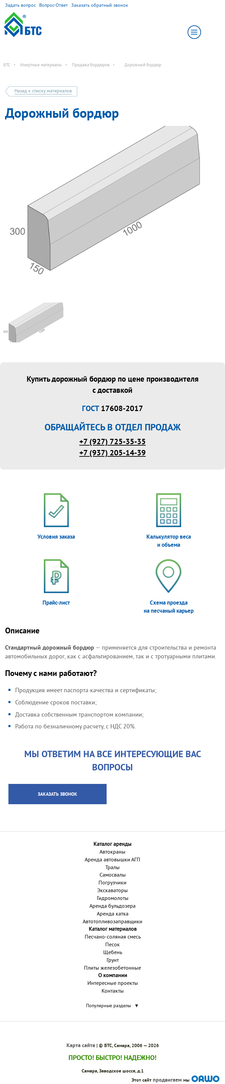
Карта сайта (80, 1045)
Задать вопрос (20, 5)
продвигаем (167, 1079)
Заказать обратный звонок (99, 5)
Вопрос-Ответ (53, 5)
